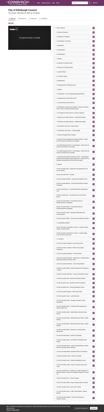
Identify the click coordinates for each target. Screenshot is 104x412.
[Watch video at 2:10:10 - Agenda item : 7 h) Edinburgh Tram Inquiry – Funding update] (94, 131)
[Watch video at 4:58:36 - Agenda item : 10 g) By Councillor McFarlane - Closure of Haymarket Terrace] (94, 274)
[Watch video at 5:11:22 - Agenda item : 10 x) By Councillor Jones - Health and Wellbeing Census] (94, 361)
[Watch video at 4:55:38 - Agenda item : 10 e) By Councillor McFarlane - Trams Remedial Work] (94, 264)
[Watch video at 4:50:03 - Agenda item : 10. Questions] (94, 239)
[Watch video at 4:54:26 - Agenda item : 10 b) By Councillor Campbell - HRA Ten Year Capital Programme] (94, 249)
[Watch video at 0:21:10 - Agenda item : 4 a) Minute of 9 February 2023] (94, 63)
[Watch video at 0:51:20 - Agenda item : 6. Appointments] (94, 81)
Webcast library (46, 3)
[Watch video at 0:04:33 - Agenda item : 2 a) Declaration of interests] (94, 41)
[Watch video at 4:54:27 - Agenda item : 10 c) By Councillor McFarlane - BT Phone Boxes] (94, 254)
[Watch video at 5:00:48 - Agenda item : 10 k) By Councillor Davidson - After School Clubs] (94, 292)
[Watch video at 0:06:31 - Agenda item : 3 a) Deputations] (94, 50)
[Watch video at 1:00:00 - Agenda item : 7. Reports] (94, 90)
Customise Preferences (81, 408)
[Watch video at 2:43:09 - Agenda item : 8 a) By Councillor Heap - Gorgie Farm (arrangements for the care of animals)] (94, 170)
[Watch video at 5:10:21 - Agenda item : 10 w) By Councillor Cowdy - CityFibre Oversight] (94, 356)
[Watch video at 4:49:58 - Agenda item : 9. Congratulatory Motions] (94, 223)
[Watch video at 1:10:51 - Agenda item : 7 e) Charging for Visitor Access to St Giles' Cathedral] (94, 113)
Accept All (94, 408)
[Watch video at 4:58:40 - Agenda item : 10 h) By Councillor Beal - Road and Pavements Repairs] (94, 279)
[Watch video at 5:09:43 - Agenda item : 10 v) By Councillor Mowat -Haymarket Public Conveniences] (94, 352)
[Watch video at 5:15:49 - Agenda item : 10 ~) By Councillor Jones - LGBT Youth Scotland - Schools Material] (94, 392)
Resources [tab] (22, 18)
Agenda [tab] (11, 18)
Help (53, 3)
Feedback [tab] (43, 18)
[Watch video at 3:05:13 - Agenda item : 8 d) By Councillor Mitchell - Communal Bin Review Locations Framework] (94, 184)
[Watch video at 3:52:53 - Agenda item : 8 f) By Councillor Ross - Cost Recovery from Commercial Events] (94, 196)
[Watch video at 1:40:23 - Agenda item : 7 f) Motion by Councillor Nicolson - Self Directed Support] (94, 122)
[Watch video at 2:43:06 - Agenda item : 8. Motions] (94, 165)
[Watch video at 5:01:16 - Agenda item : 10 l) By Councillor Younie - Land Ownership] (94, 296)
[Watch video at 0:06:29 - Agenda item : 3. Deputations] (94, 46)
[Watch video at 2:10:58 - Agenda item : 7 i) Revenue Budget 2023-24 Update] (94, 135)
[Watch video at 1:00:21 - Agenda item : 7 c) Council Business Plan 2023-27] (94, 103)
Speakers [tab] (33, 18)
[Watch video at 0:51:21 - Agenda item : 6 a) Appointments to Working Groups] (94, 85)
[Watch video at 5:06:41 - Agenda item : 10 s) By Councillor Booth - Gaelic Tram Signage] (94, 336)
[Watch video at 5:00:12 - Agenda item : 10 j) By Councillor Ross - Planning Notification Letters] (94, 287)
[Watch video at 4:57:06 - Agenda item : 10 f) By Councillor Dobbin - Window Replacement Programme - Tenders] (94, 269)
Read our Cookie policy (12, 410)
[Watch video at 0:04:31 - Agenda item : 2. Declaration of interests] (94, 37)
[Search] (80, 3)
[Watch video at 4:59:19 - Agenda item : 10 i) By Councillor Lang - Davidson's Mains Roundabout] (94, 283)
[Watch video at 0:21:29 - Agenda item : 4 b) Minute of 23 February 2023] (94, 68)
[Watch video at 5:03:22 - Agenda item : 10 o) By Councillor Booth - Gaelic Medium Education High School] (94, 313)
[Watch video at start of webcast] (94, 28)
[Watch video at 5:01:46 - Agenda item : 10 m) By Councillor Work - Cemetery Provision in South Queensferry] (94, 301)
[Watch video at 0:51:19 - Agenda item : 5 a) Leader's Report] (94, 76)
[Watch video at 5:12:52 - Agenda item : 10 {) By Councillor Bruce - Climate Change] (94, 378)
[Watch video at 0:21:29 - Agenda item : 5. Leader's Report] (94, 72)
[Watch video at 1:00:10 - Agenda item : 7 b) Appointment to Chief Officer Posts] (94, 98)
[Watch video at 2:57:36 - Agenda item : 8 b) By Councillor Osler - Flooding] (94, 175)
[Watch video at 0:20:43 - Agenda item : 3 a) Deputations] (94, 54)
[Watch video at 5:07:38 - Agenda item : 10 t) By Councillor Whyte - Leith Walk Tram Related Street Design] (94, 341)
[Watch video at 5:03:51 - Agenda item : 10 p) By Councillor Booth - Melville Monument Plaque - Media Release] (94, 319)
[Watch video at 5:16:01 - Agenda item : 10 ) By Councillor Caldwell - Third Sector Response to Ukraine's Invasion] (94, 398)
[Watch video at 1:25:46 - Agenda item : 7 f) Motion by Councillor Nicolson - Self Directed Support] (94, 117)
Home (38, 3)
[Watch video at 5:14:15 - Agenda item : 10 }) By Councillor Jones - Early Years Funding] (94, 387)
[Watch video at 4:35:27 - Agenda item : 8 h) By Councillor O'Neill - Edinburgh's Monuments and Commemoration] (94, 213)
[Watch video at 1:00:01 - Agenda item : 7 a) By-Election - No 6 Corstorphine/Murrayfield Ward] (94, 94)
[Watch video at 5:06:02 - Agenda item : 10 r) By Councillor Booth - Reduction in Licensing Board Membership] (94, 331)
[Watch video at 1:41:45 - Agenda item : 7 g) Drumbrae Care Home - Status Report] (94, 126)
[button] (95, 3)
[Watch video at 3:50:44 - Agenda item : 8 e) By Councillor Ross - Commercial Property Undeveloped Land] (94, 190)
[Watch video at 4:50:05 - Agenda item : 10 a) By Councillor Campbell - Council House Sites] (94, 243)
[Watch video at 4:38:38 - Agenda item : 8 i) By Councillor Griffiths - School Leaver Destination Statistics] (94, 219)
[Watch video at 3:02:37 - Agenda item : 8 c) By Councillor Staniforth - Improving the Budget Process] (94, 179)
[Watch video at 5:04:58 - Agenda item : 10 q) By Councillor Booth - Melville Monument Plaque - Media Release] (94, 325)
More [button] (58, 3)
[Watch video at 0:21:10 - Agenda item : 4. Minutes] (94, 59)
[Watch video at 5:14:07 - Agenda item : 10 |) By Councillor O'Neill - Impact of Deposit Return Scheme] (94, 383)
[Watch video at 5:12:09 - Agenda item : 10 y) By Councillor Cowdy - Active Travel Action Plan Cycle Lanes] (94, 366)
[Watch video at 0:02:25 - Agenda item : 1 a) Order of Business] (94, 32)
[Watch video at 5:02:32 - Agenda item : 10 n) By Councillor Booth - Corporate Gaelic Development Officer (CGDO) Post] (94, 307)
